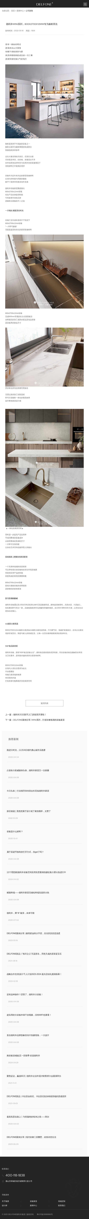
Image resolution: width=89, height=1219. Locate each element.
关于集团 (5, 1201)
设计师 (4, 1205)
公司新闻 (29, 11)
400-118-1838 (15, 1175)
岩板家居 (33, 1201)
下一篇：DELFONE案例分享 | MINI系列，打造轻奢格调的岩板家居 (35, 720)
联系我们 (61, 1205)
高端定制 (61, 1201)
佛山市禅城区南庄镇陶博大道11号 (19, 1181)
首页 (13, 11)
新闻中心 (20, 11)
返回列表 (44, 703)
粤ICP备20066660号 (45, 1214)
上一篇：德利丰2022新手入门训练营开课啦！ (25, 714)
